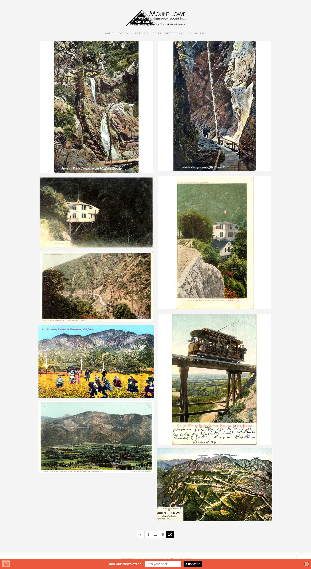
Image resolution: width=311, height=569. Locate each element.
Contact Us (197, 33)
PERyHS (140, 33)
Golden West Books (167, 33)
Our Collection (116, 33)
